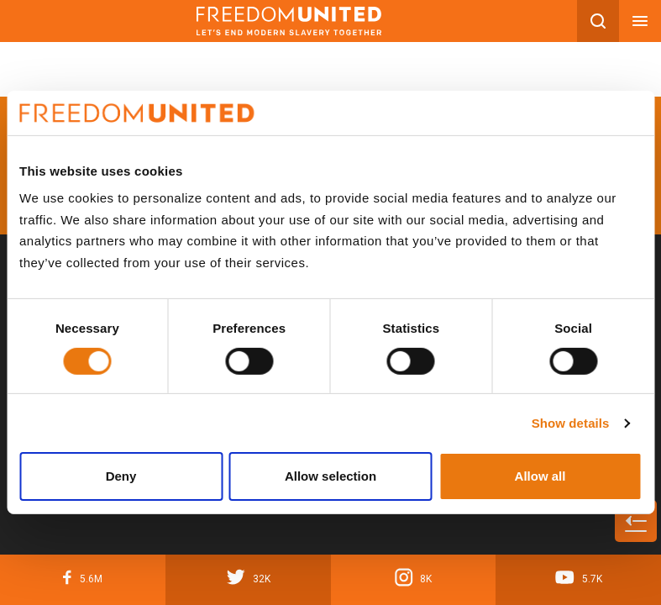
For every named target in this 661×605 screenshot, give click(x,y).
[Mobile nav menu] (640, 21)
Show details (571, 423)
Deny (121, 476)
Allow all (540, 476)
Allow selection (330, 476)
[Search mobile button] (598, 21)
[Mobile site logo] (288, 21)
